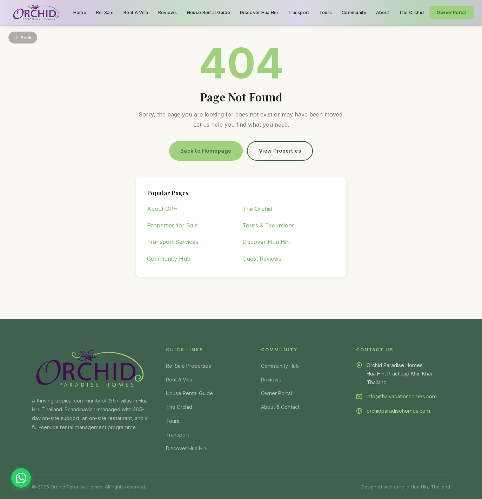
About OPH (162, 208)
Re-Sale (105, 12)
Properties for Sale (172, 225)
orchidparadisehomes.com (398, 411)
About (382, 12)
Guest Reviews (261, 258)
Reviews (167, 12)
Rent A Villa (135, 12)
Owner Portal (451, 12)
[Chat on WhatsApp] (21, 478)
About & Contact (280, 407)
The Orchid (411, 12)
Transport (298, 12)
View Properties (280, 151)
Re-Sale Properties (188, 366)
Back (23, 37)
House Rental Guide (208, 12)
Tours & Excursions (268, 225)
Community (354, 12)
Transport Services (172, 242)
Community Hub (168, 258)
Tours (325, 12)
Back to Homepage (206, 151)
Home (79, 12)
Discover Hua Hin (259, 12)
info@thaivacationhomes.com (402, 396)
